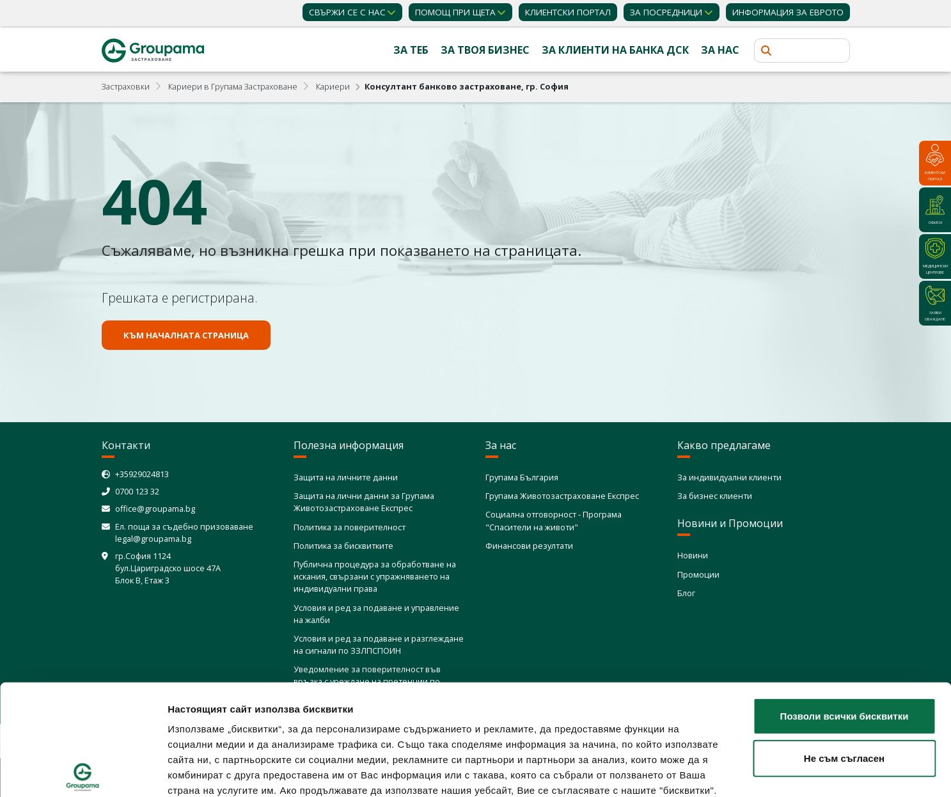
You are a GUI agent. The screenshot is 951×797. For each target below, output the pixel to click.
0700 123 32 (137, 491)
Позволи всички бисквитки (844, 601)
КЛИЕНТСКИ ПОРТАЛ (568, 12)
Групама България (521, 477)
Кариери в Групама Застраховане (232, 86)
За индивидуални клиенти (729, 477)
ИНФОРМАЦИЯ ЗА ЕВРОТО (788, 12)
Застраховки (126, 86)
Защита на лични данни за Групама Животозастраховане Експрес (364, 502)
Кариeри (333, 86)
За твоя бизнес (485, 50)
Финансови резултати (529, 545)
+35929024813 (142, 474)
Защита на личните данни (346, 477)
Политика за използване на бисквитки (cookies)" (599, 706)
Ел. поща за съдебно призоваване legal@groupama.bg (184, 532)
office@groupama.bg (155, 508)
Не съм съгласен (844, 643)
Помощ (455, 12)
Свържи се (347, 12)
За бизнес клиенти (714, 495)
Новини (692, 555)
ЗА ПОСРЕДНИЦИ (666, 12)
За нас (720, 50)
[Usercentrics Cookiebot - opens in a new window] (83, 772)
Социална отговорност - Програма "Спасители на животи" (553, 520)
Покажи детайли (758, 771)
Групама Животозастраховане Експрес (562, 495)
